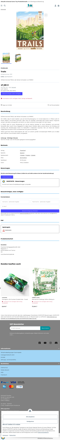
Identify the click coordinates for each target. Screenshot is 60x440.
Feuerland (23, 150)
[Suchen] (5, 5)
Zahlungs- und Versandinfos (8, 359)
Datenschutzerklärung (43, 432)
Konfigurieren (30, 421)
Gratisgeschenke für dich (7, 355)
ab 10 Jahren (23, 157)
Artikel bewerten (6, 177)
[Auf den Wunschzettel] (46, 15)
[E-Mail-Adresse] (25, 328)
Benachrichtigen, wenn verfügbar (11, 93)
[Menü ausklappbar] (1, 5)
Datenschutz (13, 435)
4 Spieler (33, 155)
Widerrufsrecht (5, 370)
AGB (2, 372)
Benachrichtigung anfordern (30, 211)
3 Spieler (27, 155)
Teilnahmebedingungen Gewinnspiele (11, 352)
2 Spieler (22, 155)
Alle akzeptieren (30, 416)
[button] (55, 5)
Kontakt (3, 357)
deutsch (22, 153)
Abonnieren (45, 328)
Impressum (5, 435)
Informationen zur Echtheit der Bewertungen (45, 438)
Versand (13, 87)
